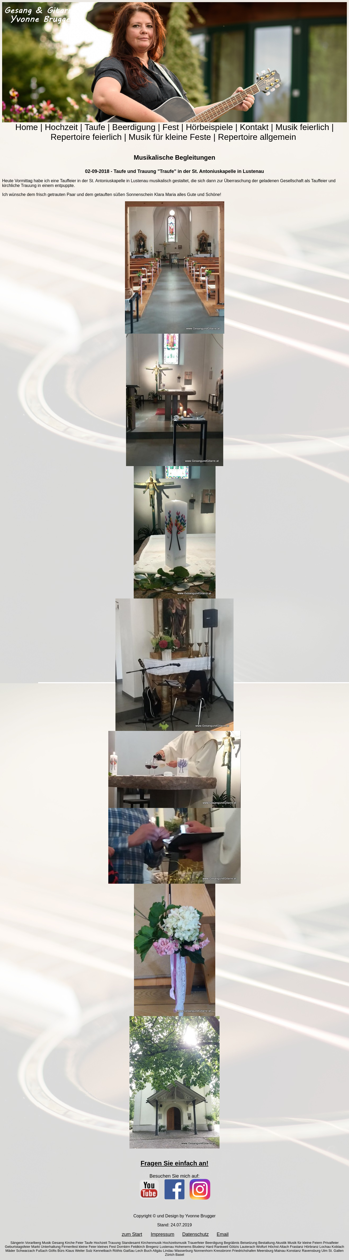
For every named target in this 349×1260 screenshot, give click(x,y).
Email (223, 1234)
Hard (209, 1247)
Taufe (94, 127)
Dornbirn (123, 1247)
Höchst (273, 1247)
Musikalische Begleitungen (174, 157)
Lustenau (167, 1247)
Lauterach (247, 1247)
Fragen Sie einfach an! (174, 1163)
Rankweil (221, 1247)
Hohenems (183, 1247)
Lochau (325, 1247)
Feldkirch (138, 1247)
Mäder (10, 1251)
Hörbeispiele (209, 127)
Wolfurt (261, 1247)
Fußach (41, 1251)
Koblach (338, 1247)
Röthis (117, 1251)
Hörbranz (311, 1247)
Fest (170, 127)
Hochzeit (61, 127)
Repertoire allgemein (257, 137)
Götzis (234, 1247)
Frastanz (296, 1247)
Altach (284, 1247)
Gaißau (129, 1251)
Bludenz (199, 1247)
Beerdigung (134, 127)
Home (26, 127)
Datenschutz (195, 1234)
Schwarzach (25, 1251)
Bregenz (152, 1247)
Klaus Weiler (75, 1251)
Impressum (162, 1234)
